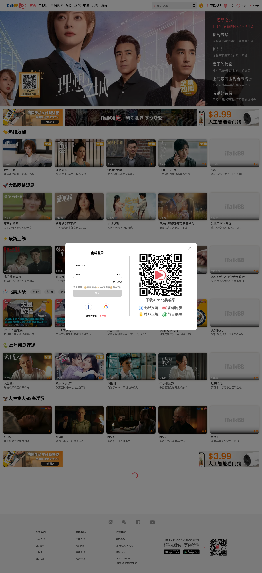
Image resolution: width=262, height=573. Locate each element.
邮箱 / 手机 (81, 265)
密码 (78, 274)
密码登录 (97, 253)
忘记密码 (117, 282)
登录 (97, 293)
